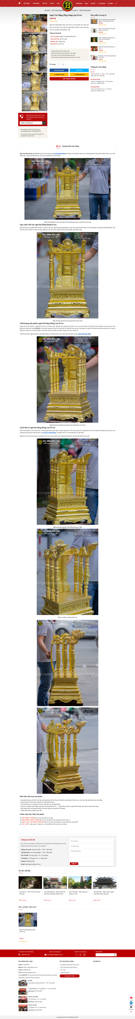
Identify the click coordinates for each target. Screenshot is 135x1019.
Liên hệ (93, 3)
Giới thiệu (27, 3)
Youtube (131, 999)
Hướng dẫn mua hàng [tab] (70, 146)
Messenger (131, 1008)
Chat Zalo (79, 70)
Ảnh (58, 3)
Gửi (44, 123)
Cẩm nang (79, 3)
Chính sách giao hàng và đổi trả (68, 967)
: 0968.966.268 (30, 861)
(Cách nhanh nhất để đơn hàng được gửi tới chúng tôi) (69, 79)
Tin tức (44, 3)
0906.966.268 (38, 1001)
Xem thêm (22, 900)
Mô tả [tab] (58, 146)
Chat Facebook (59, 70)
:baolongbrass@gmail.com (32, 864)
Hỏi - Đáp (62, 970)
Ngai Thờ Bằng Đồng (85, 10)
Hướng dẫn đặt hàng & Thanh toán (69, 964)
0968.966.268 (25, 954)
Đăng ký (74, 863)
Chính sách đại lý (64, 972)
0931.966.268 (38, 991)
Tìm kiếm (101, 3)
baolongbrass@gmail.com (55, 954)
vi (116, 3)
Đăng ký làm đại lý (69, 976)
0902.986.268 (38, 1010)
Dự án (52, 3)
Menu (110, 3)
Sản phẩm (36, 3)
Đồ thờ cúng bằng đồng (58, 10)
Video (86, 3)
